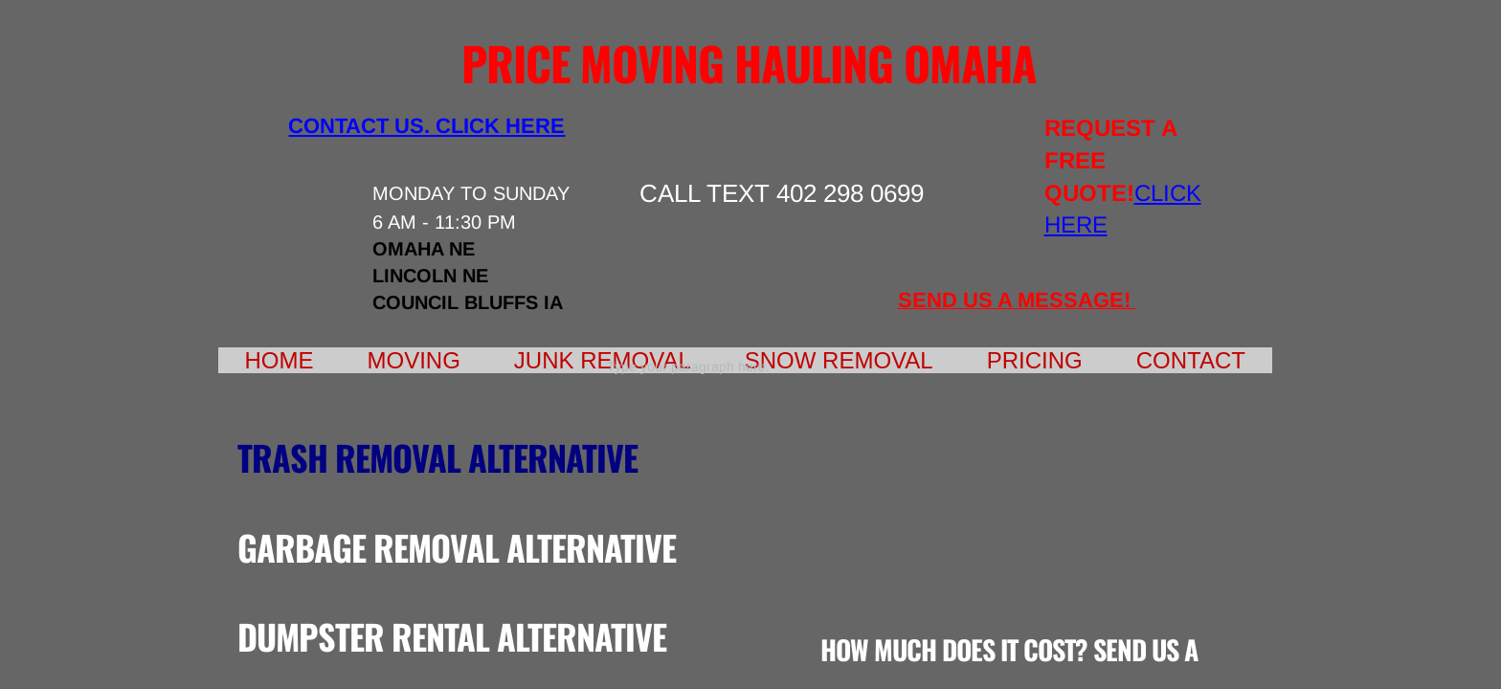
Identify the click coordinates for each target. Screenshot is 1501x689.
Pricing (1035, 360)
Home (279, 360)
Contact (1190, 360)
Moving (414, 360)
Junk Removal (602, 360)
